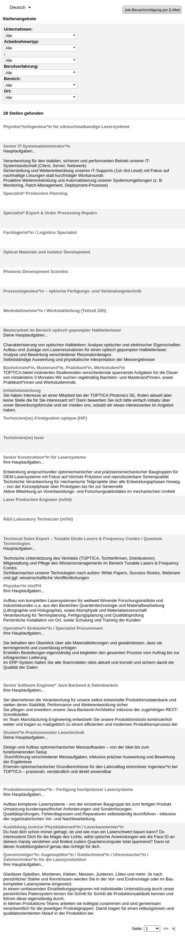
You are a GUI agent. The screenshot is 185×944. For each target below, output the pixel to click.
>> (165, 928)
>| (173, 928)
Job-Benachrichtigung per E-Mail (152, 9)
